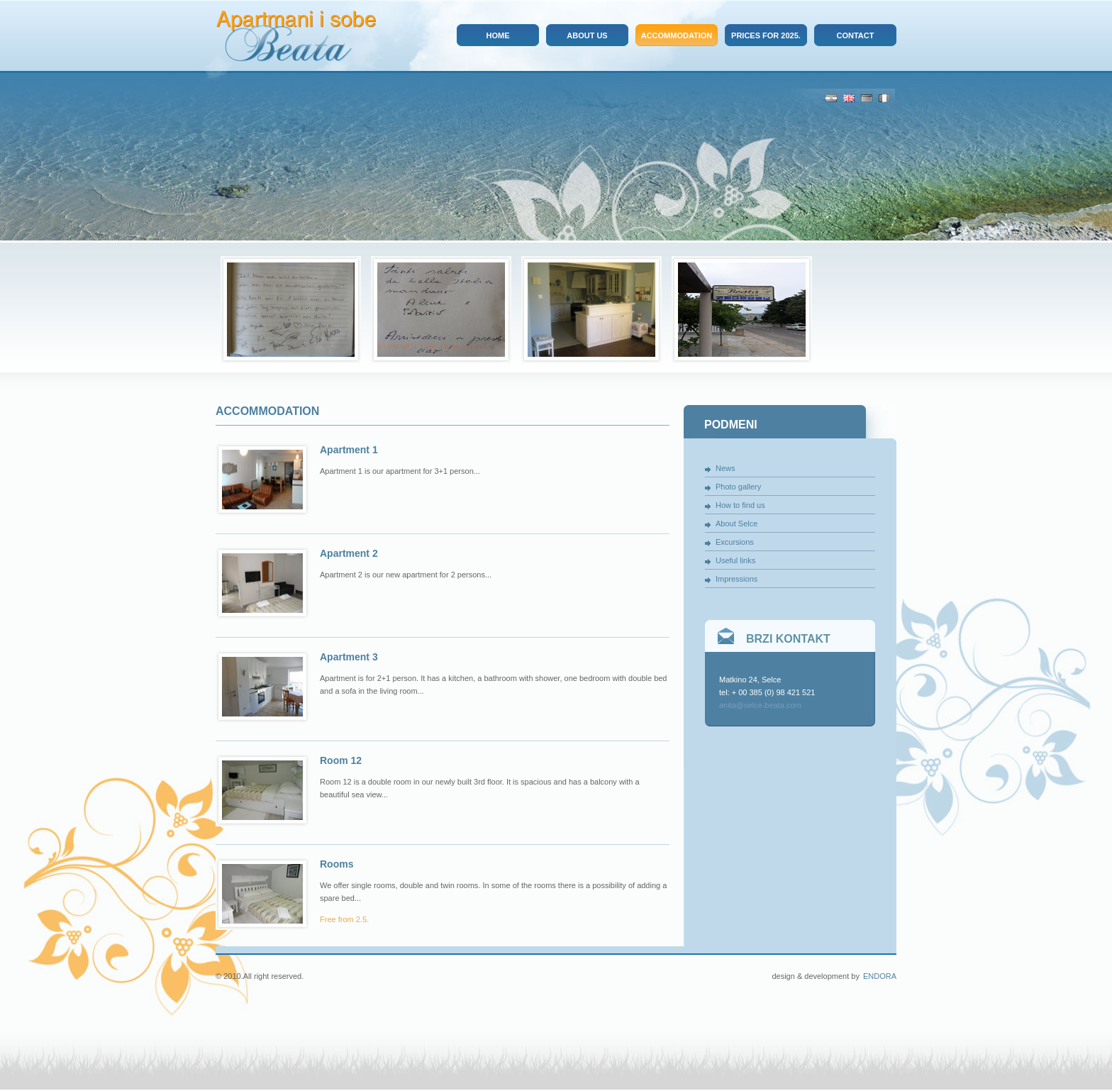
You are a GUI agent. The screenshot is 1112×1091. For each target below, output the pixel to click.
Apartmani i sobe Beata (296, 36)
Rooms (336, 864)
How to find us (740, 505)
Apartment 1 (349, 449)
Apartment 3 (349, 657)
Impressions (736, 579)
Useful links (735, 560)
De (866, 98)
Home (498, 35)
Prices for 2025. (766, 35)
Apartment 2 (349, 553)
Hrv (831, 98)
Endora (879, 976)
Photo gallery (738, 486)
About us (587, 35)
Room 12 (341, 760)
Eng (849, 98)
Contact (855, 35)
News (725, 468)
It (884, 98)
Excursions (735, 542)
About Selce (736, 523)
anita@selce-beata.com (760, 705)
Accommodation (677, 35)
